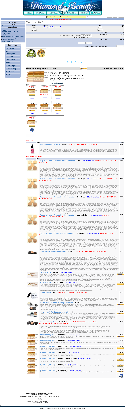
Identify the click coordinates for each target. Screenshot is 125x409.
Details (32, 98)
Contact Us (57, 396)
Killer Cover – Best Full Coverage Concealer (13, 36)
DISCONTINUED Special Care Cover (11, 31)
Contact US (121, 17)
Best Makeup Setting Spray (9, 26)
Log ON (115, 17)
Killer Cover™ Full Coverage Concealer (11, 38)
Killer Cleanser (5, 35)
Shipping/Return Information (26, 396)
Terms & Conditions (47, 396)
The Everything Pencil (7, 41)
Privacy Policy (38, 396)
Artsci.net (46, 402)
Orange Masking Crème (8, 39)
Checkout (109, 17)
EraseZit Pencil (6, 33)
